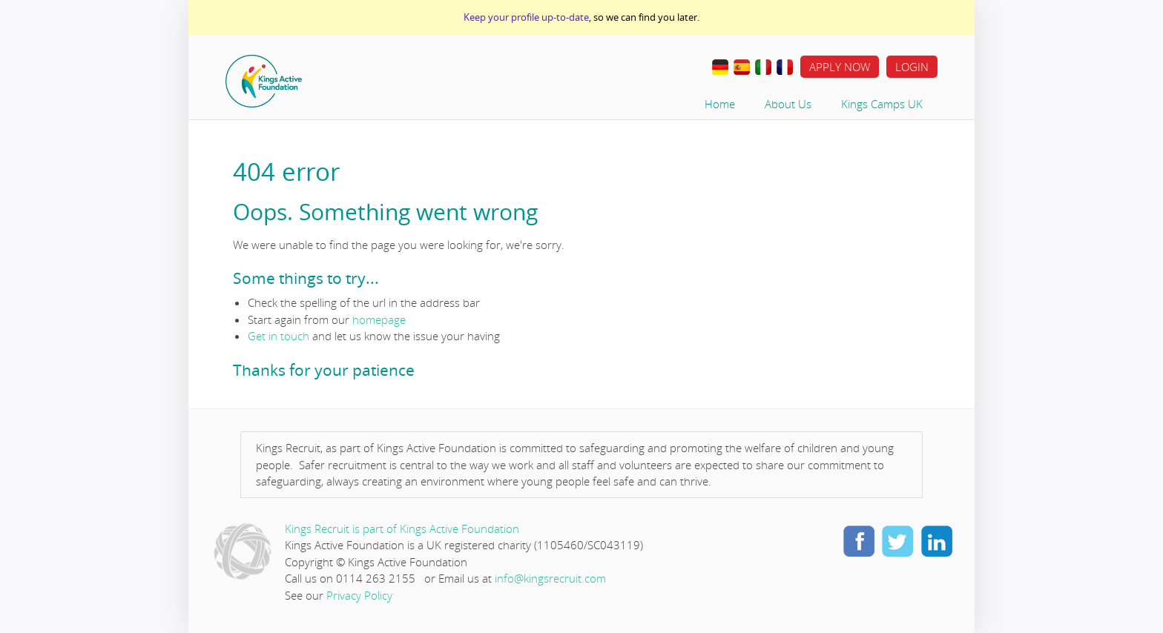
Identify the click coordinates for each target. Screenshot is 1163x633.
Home (310, 81)
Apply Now (839, 66)
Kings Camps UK (882, 103)
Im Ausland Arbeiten (720, 67)
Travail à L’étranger (785, 67)
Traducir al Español (742, 67)
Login (912, 66)
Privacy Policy (359, 595)
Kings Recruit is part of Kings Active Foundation (402, 528)
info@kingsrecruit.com (550, 578)
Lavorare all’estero (763, 67)
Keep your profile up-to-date (526, 17)
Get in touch (278, 335)
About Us (788, 103)
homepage (379, 319)
